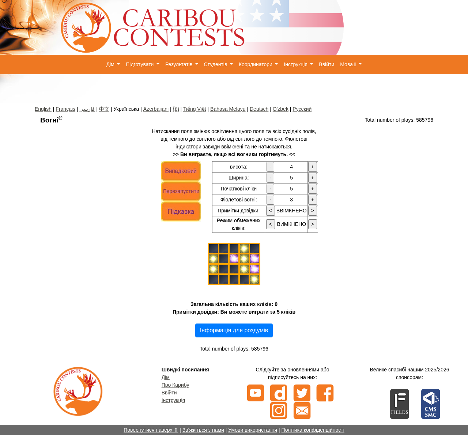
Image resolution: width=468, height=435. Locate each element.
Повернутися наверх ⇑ (151, 430)
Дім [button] (111, 64)
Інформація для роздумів (234, 330)
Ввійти (326, 64)
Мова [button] (349, 64)
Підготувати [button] (140, 64)
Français (65, 109)
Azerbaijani (156, 109)
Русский (302, 109)
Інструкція (173, 400)
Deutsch (259, 109)
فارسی (87, 109)
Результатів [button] (179, 64)
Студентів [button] (216, 64)
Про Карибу (175, 385)
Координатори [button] (256, 64)
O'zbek (280, 109)
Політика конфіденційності (313, 430)
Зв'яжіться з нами (203, 430)
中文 (104, 109)
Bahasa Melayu (228, 109)
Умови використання (252, 430)
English (43, 109)
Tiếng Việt (194, 109)
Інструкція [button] (296, 64)
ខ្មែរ (176, 109)
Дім (166, 377)
